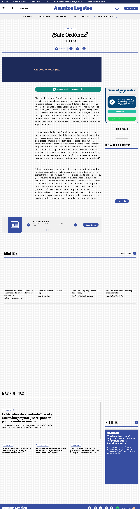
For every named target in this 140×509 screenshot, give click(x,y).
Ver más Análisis (128, 253)
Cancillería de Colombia (96, 2)
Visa (46, 2)
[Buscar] (12, 8)
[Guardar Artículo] (59, 49)
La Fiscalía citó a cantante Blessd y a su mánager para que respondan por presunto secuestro (27, 417)
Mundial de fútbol (19, 2)
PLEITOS (74, 16)
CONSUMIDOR (60, 16)
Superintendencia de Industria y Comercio (68, 2)
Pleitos (111, 422)
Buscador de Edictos (105, 16)
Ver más (122, 201)
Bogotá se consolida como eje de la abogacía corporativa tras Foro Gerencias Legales (51, 450)
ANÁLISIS (86, 16)
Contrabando (35, 2)
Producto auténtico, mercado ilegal (51, 292)
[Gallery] (52, 223)
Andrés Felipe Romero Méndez (19, 298)
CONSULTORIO (44, 16)
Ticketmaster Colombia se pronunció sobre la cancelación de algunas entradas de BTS (85, 450)
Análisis (11, 253)
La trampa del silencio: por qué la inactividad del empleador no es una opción (18, 293)
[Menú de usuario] (116, 8)
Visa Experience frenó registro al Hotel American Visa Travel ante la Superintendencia (121, 439)
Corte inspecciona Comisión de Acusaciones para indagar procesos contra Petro (16, 450)
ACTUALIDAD (28, 16)
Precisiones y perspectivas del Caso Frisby (85, 292)
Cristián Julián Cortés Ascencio (87, 296)
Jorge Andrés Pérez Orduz (121, 296)
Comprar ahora (122, 111)
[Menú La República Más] (3, 8)
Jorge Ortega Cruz (53, 296)
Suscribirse (131, 8)
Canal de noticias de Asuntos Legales (68, 89)
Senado (112, 2)
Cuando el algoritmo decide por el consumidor (120, 292)
